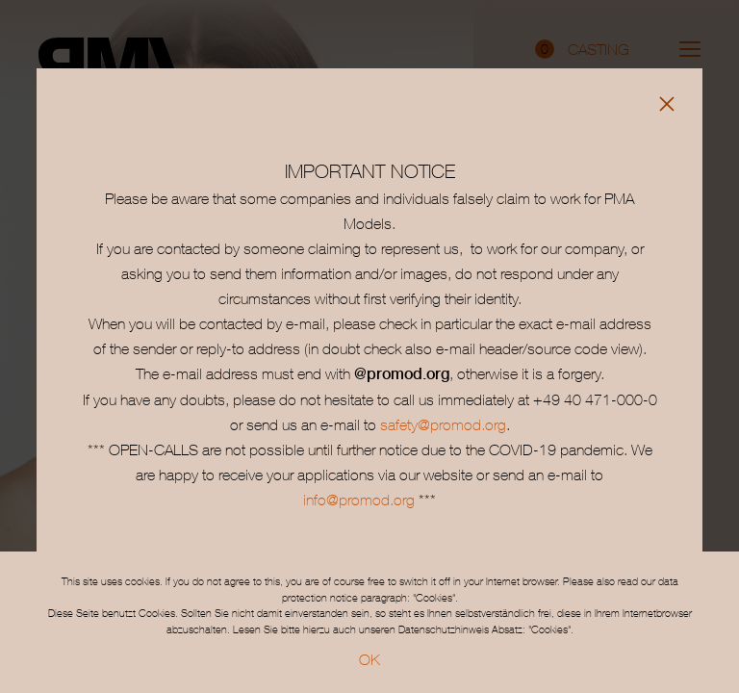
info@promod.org (359, 499)
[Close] (666, 103)
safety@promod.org (443, 424)
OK (369, 659)
